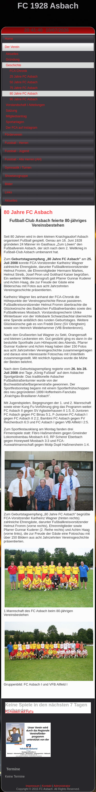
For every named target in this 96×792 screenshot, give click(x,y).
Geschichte (13, 65)
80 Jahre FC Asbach (24, 93)
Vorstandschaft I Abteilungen (25, 105)
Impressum (33, 785)
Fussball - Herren (16, 143)
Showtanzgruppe (16, 176)
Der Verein (12, 47)
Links (8, 192)
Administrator (62, 785)
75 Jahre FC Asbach (24, 88)
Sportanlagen (15, 122)
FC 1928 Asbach (47, 5)
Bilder (9, 184)
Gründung (12, 59)
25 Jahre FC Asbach (24, 76)
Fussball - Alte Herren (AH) (23, 159)
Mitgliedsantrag (16, 116)
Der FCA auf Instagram (21, 127)
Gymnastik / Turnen (18, 167)
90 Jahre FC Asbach (24, 99)
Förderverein (13, 134)
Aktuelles (12, 54)
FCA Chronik (18, 71)
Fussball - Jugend (17, 151)
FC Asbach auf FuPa (19, 711)
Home (9, 38)
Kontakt (46, 785)
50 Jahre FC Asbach (24, 82)
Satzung (11, 110)
